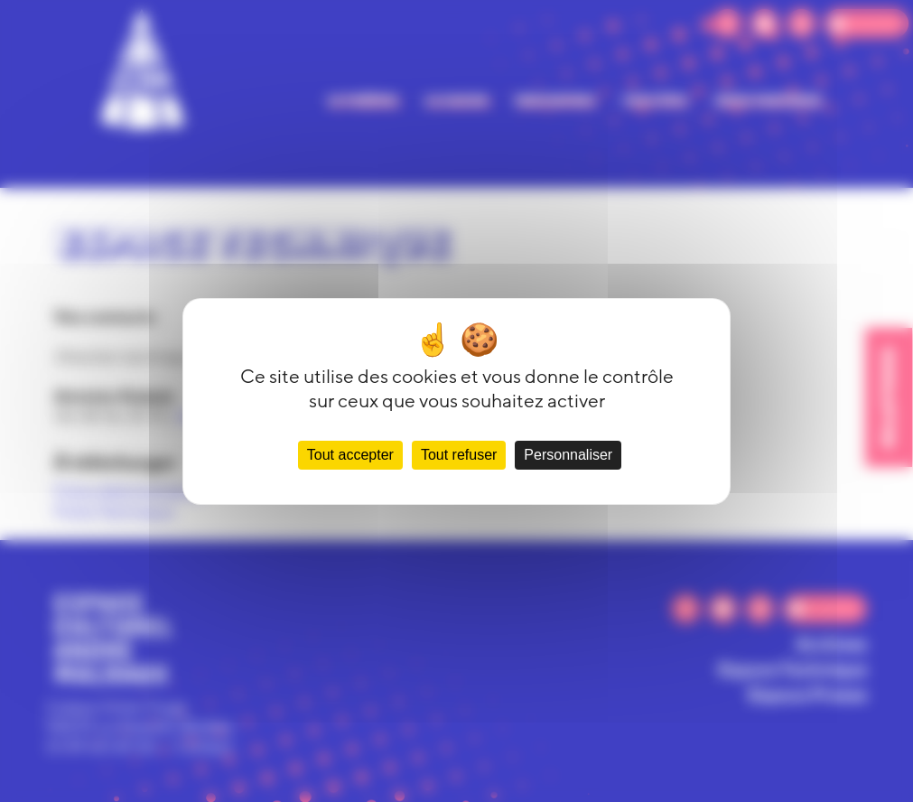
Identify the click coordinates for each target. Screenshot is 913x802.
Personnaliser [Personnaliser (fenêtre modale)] (568, 454)
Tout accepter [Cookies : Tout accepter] (350, 454)
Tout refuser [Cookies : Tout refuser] (459, 454)
